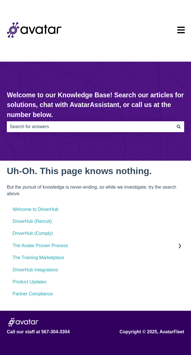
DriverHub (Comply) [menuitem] (33, 233)
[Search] (178, 126)
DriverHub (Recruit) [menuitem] (32, 221)
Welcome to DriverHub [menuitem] (35, 209)
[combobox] (90, 126)
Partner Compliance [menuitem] (33, 293)
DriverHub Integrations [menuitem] (35, 269)
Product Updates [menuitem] (29, 281)
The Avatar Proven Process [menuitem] (40, 245)
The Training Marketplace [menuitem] (38, 257)
